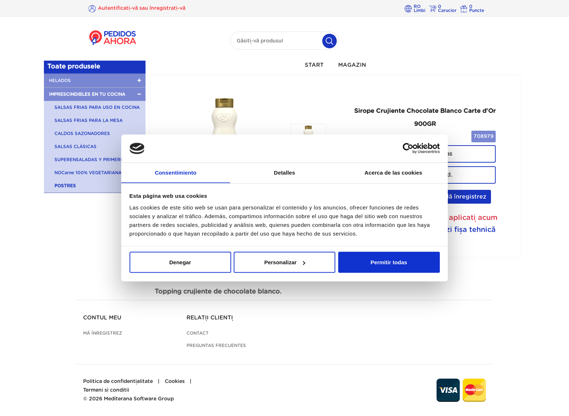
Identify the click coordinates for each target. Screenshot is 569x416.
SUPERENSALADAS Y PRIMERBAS (92, 160)
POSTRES (65, 186)
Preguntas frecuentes (216, 345)
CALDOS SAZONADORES (82, 133)
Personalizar (284, 262)
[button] (95, 80)
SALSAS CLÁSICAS (75, 146)
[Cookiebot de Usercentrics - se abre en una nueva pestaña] (408, 148)
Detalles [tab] (284, 172)
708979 (484, 136)
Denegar (180, 262)
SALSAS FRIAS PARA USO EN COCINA (97, 107)
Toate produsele (73, 67)
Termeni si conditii (106, 390)
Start (314, 65)
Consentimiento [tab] (176, 172)
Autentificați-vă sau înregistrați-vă (141, 8)
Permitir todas (389, 262)
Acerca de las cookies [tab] (393, 172)
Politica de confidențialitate (118, 381)
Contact (198, 333)
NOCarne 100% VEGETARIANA (88, 173)
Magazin (352, 65)
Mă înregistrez (461, 196)
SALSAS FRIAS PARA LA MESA (88, 120)
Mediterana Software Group (139, 398)
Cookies (175, 381)
